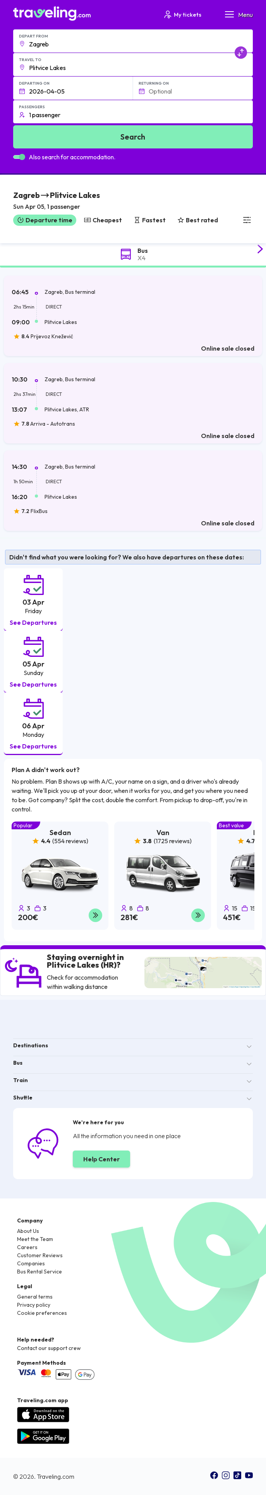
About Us (28, 1230)
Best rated (197, 220)
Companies (31, 1263)
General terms (35, 1296)
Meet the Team (35, 1239)
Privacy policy (33, 1304)
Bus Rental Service (39, 1271)
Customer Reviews (40, 1255)
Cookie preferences (42, 1312)
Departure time (44, 220)
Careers (27, 1247)
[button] (56, 201)
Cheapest (103, 220)
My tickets (182, 14)
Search (132, 136)
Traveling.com (55, 1476)
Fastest (150, 220)
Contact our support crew (49, 1348)
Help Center (101, 1159)
